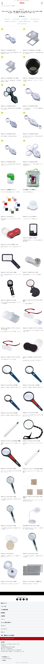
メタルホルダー (36, 21)
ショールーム (4, 628)
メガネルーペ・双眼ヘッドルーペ (25, 21)
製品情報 (13, 5)
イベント (3, 619)
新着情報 (3, 612)
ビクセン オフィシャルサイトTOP (6, 5)
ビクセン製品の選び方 (6, 622)
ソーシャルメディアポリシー (7, 658)
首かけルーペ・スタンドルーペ (11, 21)
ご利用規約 (4, 660)
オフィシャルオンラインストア (7, 638)
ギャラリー (3, 625)
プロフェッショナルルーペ (22, 23)
